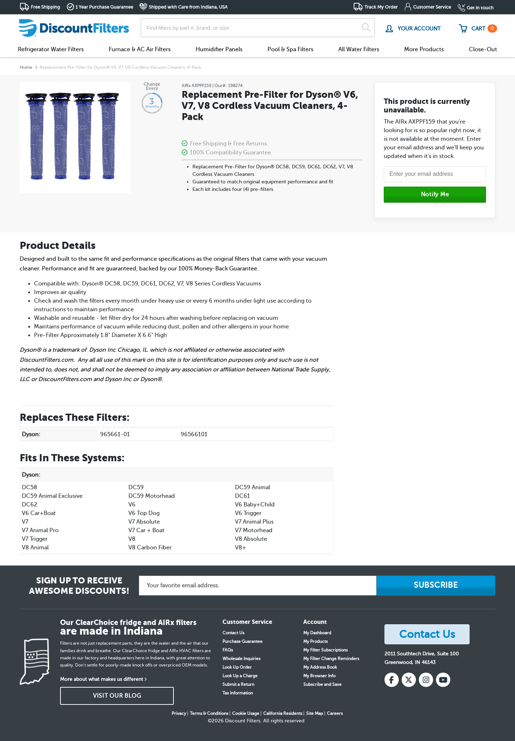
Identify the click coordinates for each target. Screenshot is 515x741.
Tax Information (237, 693)
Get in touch (480, 7)
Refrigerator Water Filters (51, 49)
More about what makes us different (101, 679)
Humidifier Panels (219, 49)
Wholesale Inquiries (241, 658)
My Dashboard (317, 632)
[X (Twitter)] (409, 680)
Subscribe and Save (322, 684)
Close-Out (483, 49)
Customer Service (432, 7)
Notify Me (435, 194)
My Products (315, 641)
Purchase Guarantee (242, 641)
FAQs (227, 650)
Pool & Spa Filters (290, 49)
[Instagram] (426, 680)
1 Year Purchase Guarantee (104, 7)
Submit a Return (238, 684)
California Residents (282, 713)
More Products (424, 49)
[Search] (366, 27)
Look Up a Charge (240, 675)
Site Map (314, 713)
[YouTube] (443, 680)
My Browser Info (319, 675)
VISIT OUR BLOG (117, 696)
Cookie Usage (245, 713)
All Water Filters (358, 49)
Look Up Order (237, 667)
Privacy (179, 713)
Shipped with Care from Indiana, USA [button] (188, 7)
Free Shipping (45, 7)
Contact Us (233, 632)
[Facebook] (391, 680)
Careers (335, 713)
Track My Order (381, 7)
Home (26, 67)
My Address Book (320, 667)
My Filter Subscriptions (325, 650)
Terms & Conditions (209, 713)
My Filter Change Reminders (331, 658)
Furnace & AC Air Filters (140, 49)
